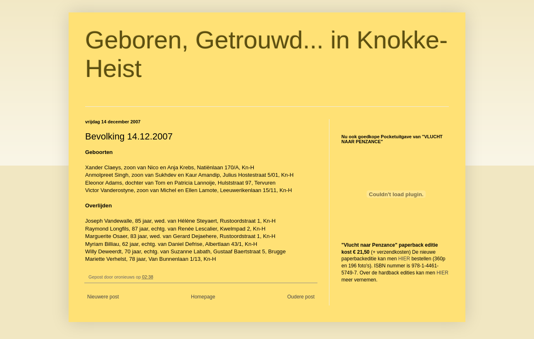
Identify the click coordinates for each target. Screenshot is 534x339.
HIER (404, 259)
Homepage (203, 297)
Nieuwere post (103, 297)
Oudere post (301, 297)
